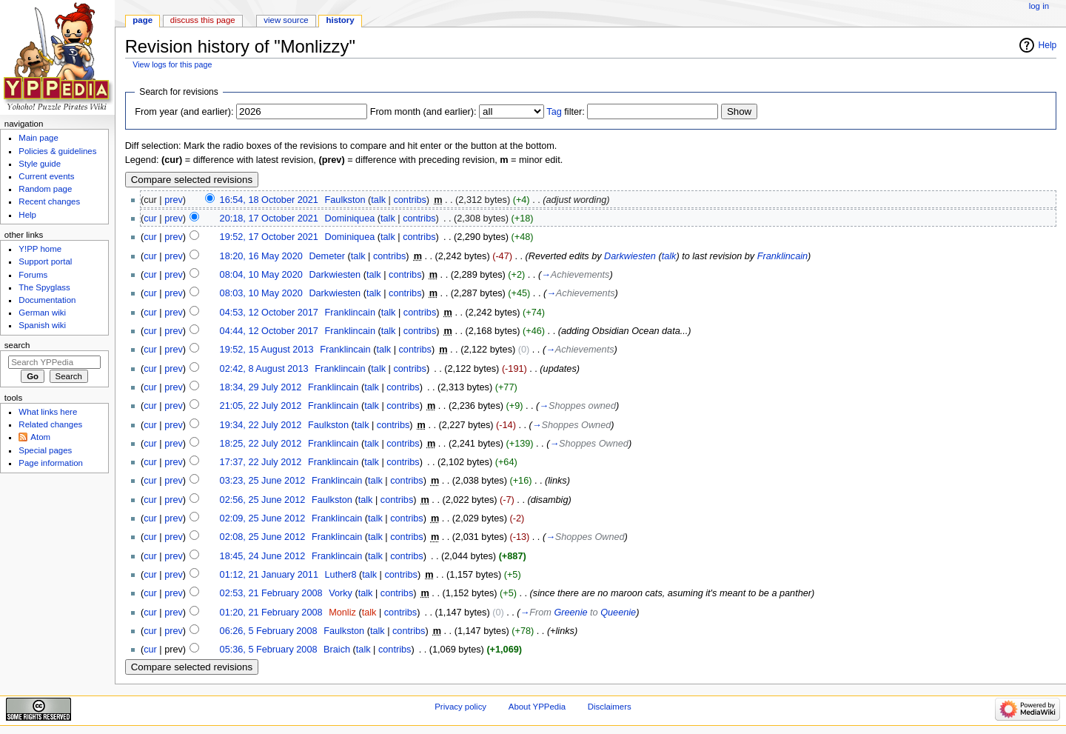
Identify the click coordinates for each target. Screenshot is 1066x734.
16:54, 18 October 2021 (269, 200)
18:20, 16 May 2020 (261, 256)
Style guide (40, 163)
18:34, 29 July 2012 (261, 387)
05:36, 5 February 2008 (269, 649)
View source (286, 20)
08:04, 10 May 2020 (261, 275)
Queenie (618, 612)
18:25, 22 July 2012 (261, 443)
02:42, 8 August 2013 (264, 369)
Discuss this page (202, 20)
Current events (46, 176)
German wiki (42, 312)
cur (150, 218)
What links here (48, 411)
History (340, 20)
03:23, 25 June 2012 (263, 481)
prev (173, 200)
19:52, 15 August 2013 (267, 349)
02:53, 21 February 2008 (271, 593)
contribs (409, 200)
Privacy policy (460, 706)
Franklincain (782, 256)
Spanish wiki (42, 325)
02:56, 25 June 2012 (263, 500)
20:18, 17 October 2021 (269, 218)
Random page (45, 188)
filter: (565, 112)
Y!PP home (40, 248)
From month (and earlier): (423, 112)
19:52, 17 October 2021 (269, 237)
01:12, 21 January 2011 (269, 575)
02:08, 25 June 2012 (263, 537)
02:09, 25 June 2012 (263, 518)
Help (1048, 45)
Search (17, 345)
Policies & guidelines (57, 151)
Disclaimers (609, 706)
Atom (40, 437)
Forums (33, 274)
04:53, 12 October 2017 (269, 312)
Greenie (570, 612)
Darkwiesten (630, 256)
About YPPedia (537, 706)
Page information (51, 462)
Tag (553, 112)
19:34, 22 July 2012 (261, 425)
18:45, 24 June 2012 (263, 556)
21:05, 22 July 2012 (261, 406)
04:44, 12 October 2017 (269, 331)
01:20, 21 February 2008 (271, 612)
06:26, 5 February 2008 (269, 631)
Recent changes (49, 201)
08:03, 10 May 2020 (261, 293)
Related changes (50, 424)
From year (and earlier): (184, 112)
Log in (1039, 5)
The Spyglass (44, 287)
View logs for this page (172, 64)
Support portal (45, 261)
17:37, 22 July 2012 (261, 462)
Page (142, 20)
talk (378, 200)
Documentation (47, 300)
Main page (38, 137)
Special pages (45, 450)
